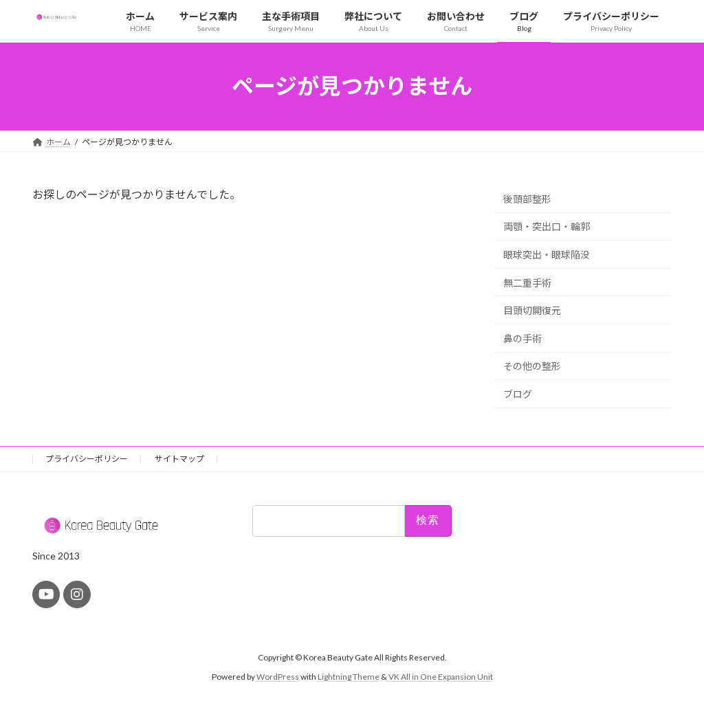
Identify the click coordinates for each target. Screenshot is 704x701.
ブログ (517, 394)
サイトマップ (179, 459)
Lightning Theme (349, 676)
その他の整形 (532, 366)
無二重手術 (527, 282)
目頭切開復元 (532, 310)
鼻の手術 (522, 338)
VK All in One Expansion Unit (440, 676)
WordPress (277, 676)
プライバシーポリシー (86, 459)
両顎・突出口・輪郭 (546, 226)
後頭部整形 (527, 198)
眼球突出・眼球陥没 (546, 254)
